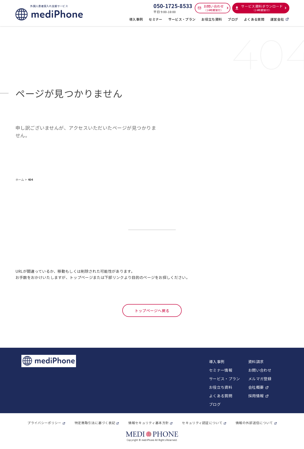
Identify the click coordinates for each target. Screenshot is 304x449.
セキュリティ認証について (202, 422)
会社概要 (256, 387)
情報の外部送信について (254, 422)
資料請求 (256, 361)
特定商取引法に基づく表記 (95, 422)
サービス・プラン (182, 19)
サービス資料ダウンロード (262, 8)
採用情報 (256, 395)
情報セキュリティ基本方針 (148, 422)
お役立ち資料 (211, 19)
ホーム (20, 179)
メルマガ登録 (259, 378)
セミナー (155, 19)
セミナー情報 (220, 370)
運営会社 (279, 19)
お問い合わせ (214, 8)
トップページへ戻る (152, 310)
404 (30, 179)
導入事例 (136, 19)
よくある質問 (254, 19)
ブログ (233, 19)
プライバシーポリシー (44, 422)
